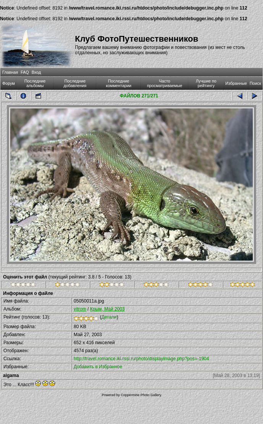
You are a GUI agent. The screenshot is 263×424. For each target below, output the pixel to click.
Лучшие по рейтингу (206, 83)
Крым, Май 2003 (107, 309)
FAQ (25, 72)
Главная (10, 72)
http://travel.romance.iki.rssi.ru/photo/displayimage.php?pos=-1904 (141, 358)
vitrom (80, 309)
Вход (36, 72)
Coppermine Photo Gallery (141, 395)
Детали (109, 317)
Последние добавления (74, 83)
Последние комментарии (119, 83)
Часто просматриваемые (164, 83)
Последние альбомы (35, 83)
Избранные (236, 83)
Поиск (255, 83)
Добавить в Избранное (98, 366)
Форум (8, 83)
